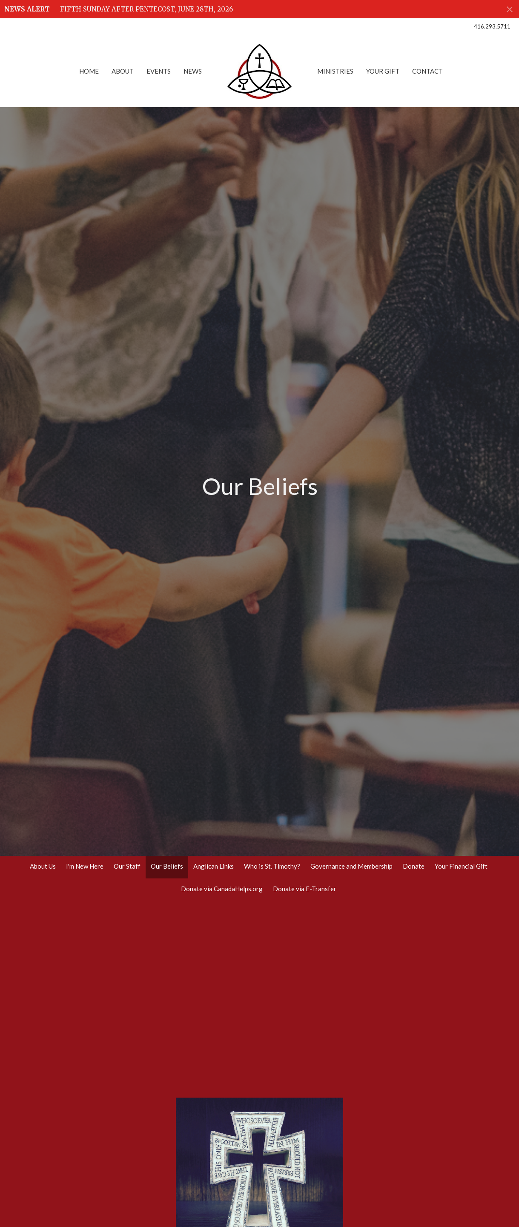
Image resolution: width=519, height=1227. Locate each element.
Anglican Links (213, 866)
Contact (427, 71)
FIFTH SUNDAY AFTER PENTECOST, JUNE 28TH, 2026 (146, 9)
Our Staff (127, 866)
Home (89, 71)
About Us (43, 866)
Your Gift (382, 71)
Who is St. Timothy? (272, 866)
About (123, 71)
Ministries (335, 71)
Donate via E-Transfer (304, 888)
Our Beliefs (167, 866)
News (193, 71)
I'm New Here (84, 866)
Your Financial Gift (461, 866)
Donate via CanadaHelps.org (222, 888)
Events (158, 71)
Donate (413, 866)
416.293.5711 (492, 26)
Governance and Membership (351, 866)
